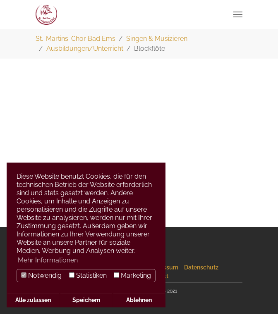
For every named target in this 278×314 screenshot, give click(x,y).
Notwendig (41, 275)
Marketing (132, 275)
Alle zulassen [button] (33, 299)
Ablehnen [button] (139, 299)
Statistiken (88, 275)
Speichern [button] (86, 299)
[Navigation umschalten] (237, 14)
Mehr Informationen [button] (48, 260)
